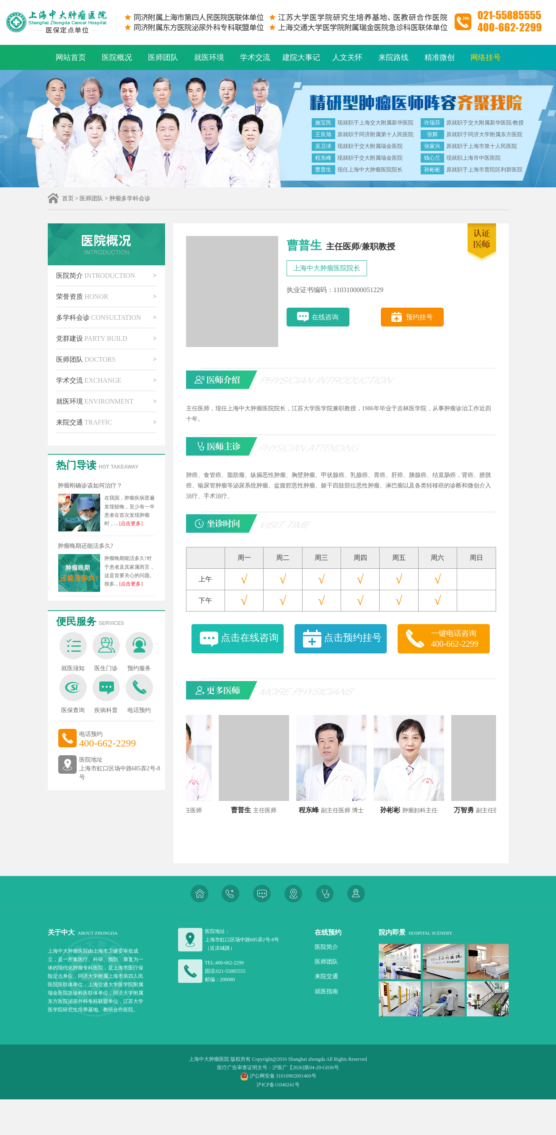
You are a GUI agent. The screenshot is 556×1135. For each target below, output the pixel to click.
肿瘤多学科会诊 (129, 198)
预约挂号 (419, 317)
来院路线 (393, 57)
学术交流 (255, 57)
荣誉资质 (82, 296)
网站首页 (71, 57)
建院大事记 (301, 57)
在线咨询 (325, 317)
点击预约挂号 (353, 637)
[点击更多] (130, 523)
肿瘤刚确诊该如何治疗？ (90, 485)
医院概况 (117, 57)
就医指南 (326, 991)
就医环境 (209, 57)
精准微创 (439, 57)
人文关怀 (347, 57)
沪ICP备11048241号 (277, 1085)
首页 (68, 198)
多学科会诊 (98, 317)
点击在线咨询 (250, 637)
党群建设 (91, 338)
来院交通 (84, 422)
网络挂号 (486, 57)
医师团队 (163, 57)
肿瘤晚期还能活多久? (85, 546)
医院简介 (95, 275)
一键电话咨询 (460, 639)
